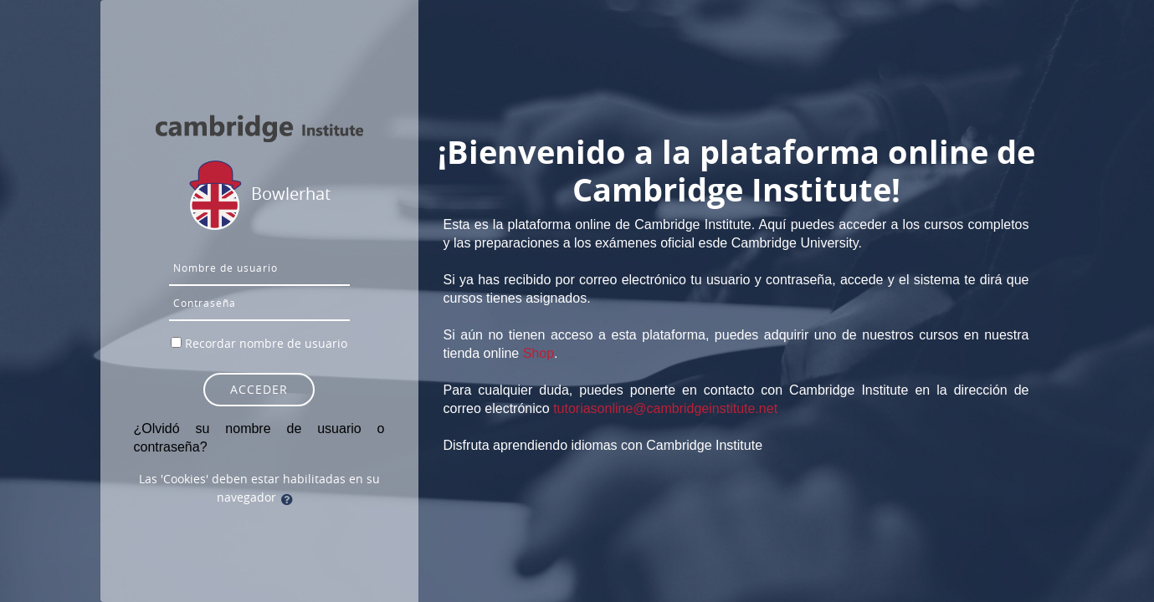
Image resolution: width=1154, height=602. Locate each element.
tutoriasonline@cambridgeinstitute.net (665, 408)
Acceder (259, 389)
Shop (538, 353)
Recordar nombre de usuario (266, 343)
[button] (290, 499)
